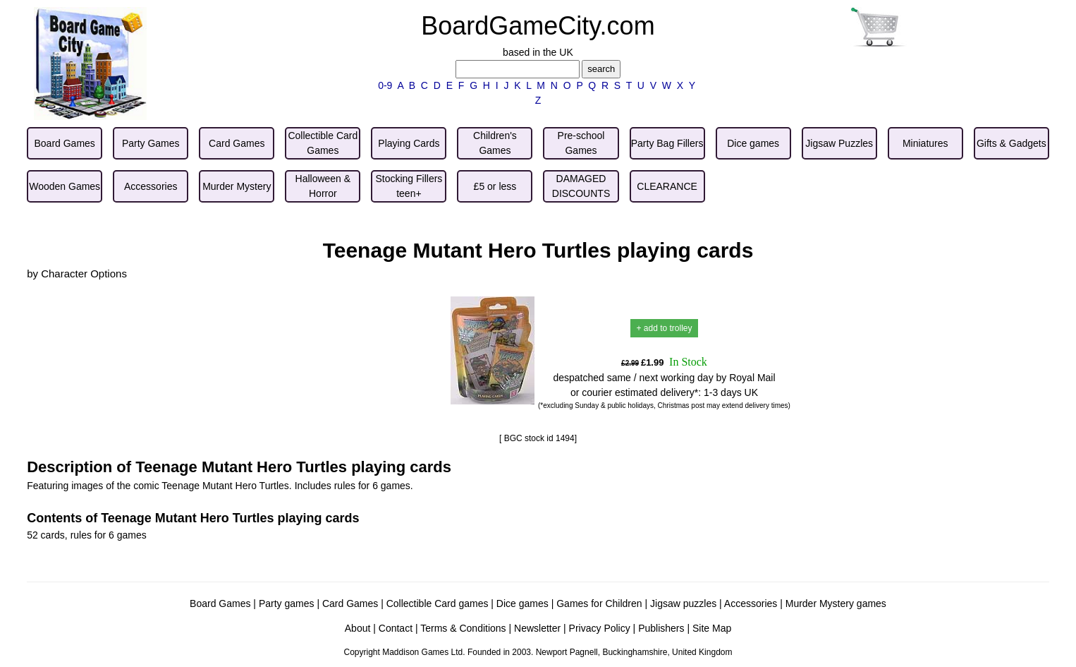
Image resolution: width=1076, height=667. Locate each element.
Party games (286, 603)
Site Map (711, 628)
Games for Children (599, 603)
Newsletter (537, 628)
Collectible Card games (437, 603)
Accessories (750, 603)
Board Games (220, 603)
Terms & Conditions (463, 628)
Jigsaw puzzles (683, 603)
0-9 (385, 85)
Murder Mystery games (835, 603)
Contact (395, 628)
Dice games (522, 603)
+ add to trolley (664, 328)
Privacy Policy (599, 628)
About (358, 628)
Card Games (350, 603)
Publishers (661, 628)
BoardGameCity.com (537, 25)
